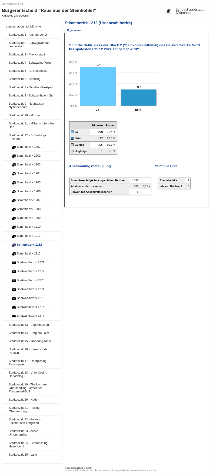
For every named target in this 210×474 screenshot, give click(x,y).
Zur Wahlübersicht (12, 3)
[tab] (74, 30)
